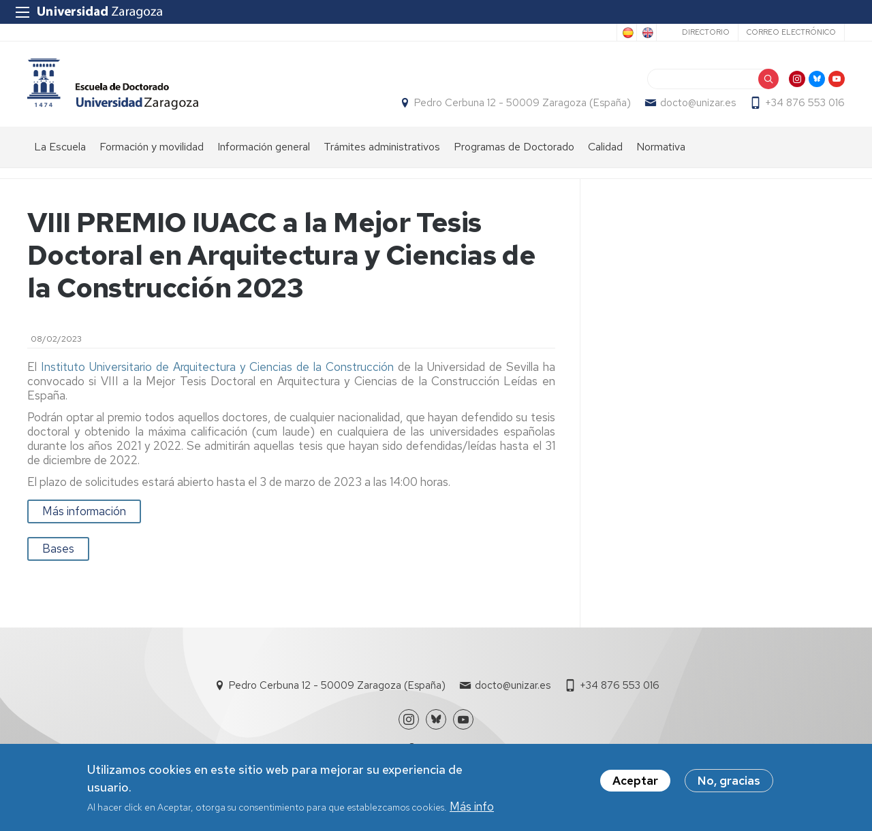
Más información (84, 511)
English (646, 32)
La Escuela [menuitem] (60, 147)
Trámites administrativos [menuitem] (382, 147)
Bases (58, 548)
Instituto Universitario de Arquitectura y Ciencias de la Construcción (217, 366)
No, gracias (729, 782)
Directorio (706, 32)
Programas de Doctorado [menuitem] (514, 147)
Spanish (626, 32)
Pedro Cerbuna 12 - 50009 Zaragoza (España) (522, 103)
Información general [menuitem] (263, 147)
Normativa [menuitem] (660, 147)
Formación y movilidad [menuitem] (151, 147)
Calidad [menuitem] (605, 147)
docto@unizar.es (698, 103)
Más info (472, 807)
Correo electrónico (791, 32)
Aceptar (635, 782)
